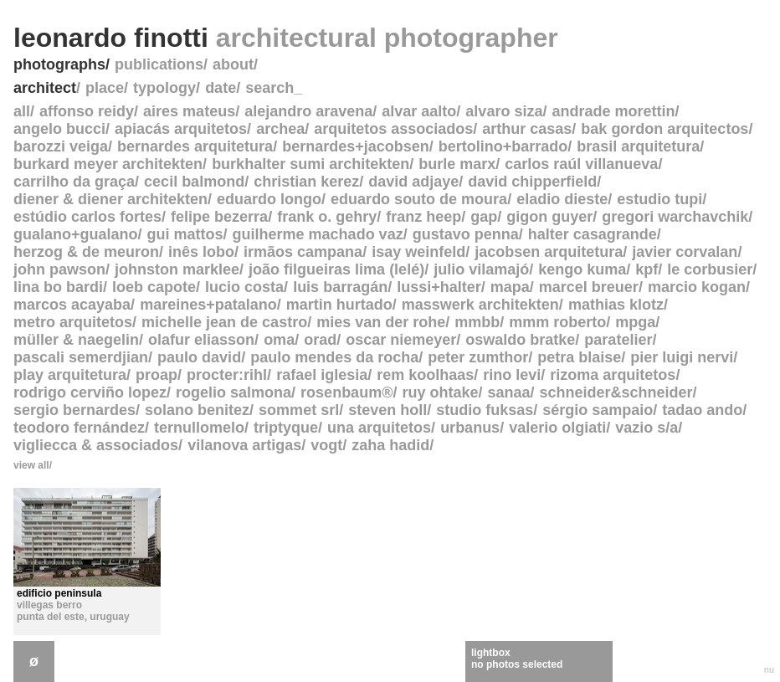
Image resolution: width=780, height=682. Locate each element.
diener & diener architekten (110, 199)
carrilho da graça (74, 181)
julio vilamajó (481, 269)
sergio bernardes (74, 410)
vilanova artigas (244, 445)
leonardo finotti (285, 38)
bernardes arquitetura (195, 146)
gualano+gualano (75, 234)
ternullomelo (199, 427)
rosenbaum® (346, 392)
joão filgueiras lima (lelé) (336, 269)
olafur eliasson (201, 339)
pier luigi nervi (681, 357)
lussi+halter (439, 287)
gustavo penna (466, 234)
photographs (59, 64)
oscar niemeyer (401, 339)
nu (769, 669)
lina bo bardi (58, 287)
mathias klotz (616, 304)
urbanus (470, 427)
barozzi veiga (60, 146)
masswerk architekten (480, 304)
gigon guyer (549, 216)
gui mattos (185, 234)
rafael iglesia (321, 375)
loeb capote (154, 287)
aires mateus (189, 111)
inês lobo (201, 252)
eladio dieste (562, 199)
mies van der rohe (380, 322)
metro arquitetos (72, 322)
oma (279, 339)
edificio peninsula (59, 593)
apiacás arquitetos (181, 129)
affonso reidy (86, 111)
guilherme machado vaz (318, 234)
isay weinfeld (418, 252)
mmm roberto (557, 322)
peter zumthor (478, 357)
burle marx (456, 164)
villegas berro (49, 605)
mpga (635, 322)
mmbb (477, 322)
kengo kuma (582, 269)
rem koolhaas (425, 375)
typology (164, 87)
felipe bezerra (219, 216)
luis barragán (340, 287)
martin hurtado (339, 304)
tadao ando (702, 410)
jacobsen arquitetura (549, 252)
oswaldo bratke (520, 339)
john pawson (59, 269)
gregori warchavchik (675, 216)
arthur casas (527, 129)
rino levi (512, 375)
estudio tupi (659, 199)
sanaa (508, 392)
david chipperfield (532, 181)
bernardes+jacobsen (355, 146)
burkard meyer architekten (108, 164)
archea (280, 129)
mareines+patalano (208, 304)
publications (159, 64)
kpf (646, 269)
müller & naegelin (76, 339)
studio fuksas (484, 410)
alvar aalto (419, 111)
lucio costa (244, 287)
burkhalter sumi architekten (310, 164)
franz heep (423, 216)
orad (320, 339)
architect (44, 87)
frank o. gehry (327, 216)
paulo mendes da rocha (334, 357)
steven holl (387, 410)
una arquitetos (379, 427)
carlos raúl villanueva (581, 164)
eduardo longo (269, 199)
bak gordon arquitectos (664, 129)
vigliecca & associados (95, 445)
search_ (273, 87)
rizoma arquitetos (612, 375)
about (233, 64)
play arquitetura (69, 375)
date (220, 87)
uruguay (109, 617)
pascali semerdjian (80, 357)
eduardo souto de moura (419, 199)
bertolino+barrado (503, 146)
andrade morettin (613, 111)
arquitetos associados (393, 129)
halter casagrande (592, 234)
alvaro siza (503, 111)
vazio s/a (646, 427)
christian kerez (306, 181)
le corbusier (709, 269)
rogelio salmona (233, 392)
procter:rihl (227, 375)
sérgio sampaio (597, 410)
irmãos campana (303, 252)
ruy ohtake (440, 392)
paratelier (618, 339)
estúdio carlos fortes (87, 216)
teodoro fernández (79, 427)
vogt (326, 445)
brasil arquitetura (638, 146)
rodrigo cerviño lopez (90, 392)
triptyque (286, 427)
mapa (510, 287)
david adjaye (413, 181)
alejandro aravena (308, 111)
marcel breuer (589, 287)
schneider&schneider (616, 392)
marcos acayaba (72, 304)
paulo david (199, 357)
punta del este (51, 617)
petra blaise (579, 357)
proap (156, 375)
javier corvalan (684, 252)
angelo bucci (59, 129)
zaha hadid (390, 445)
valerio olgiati (557, 427)
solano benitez (197, 410)
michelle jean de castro (224, 322)
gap (483, 216)
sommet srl (299, 410)
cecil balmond (194, 181)
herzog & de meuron (86, 252)
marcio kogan (697, 287)
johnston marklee (177, 269)
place (104, 87)
